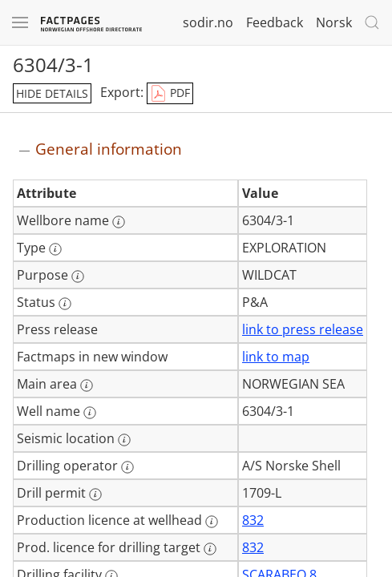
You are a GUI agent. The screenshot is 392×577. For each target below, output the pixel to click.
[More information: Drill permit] (95, 494)
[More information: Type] (55, 249)
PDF (170, 94)
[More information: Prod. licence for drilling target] (210, 549)
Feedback (274, 22)
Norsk (334, 22)
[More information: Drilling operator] (127, 467)
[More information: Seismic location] (124, 440)
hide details (52, 93)
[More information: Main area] (86, 385)
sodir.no (208, 22)
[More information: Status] (65, 303)
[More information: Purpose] (77, 276)
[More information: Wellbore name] (118, 222)
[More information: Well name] (89, 412)
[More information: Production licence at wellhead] (211, 521)
